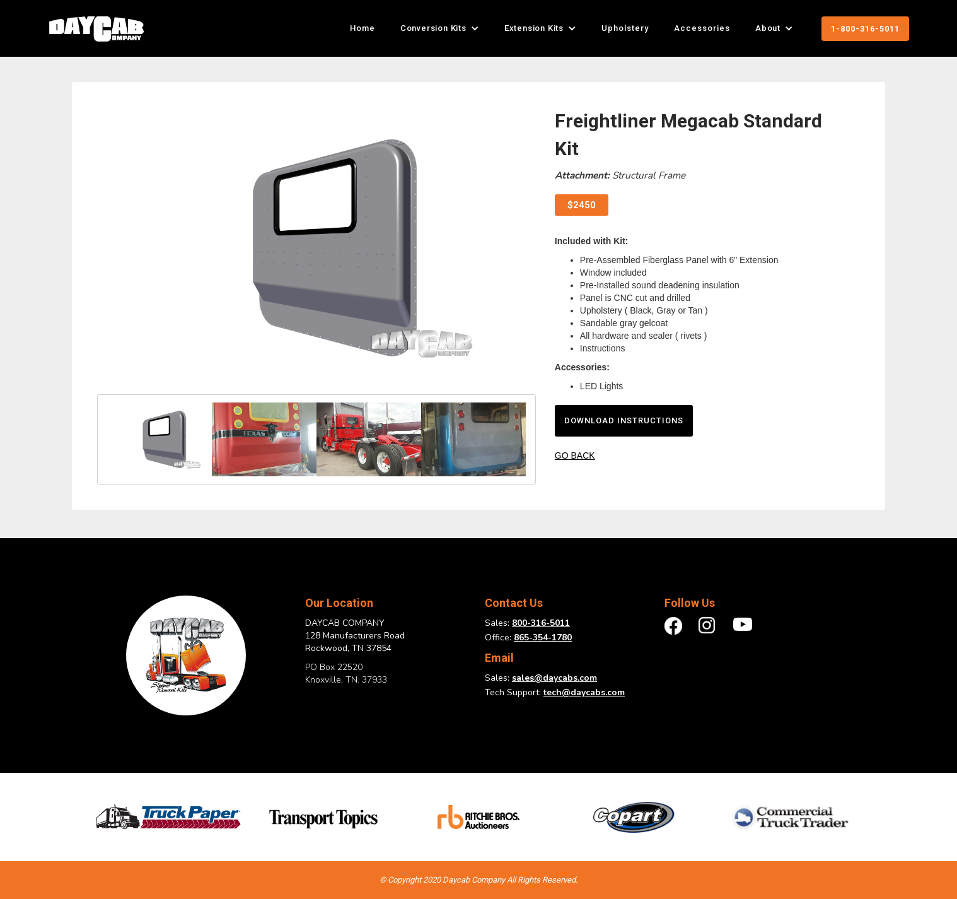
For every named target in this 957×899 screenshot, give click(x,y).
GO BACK (575, 455)
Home (362, 28)
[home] (96, 29)
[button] (440, 28)
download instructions (623, 420)
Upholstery (625, 28)
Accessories (702, 28)
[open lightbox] (316, 247)
